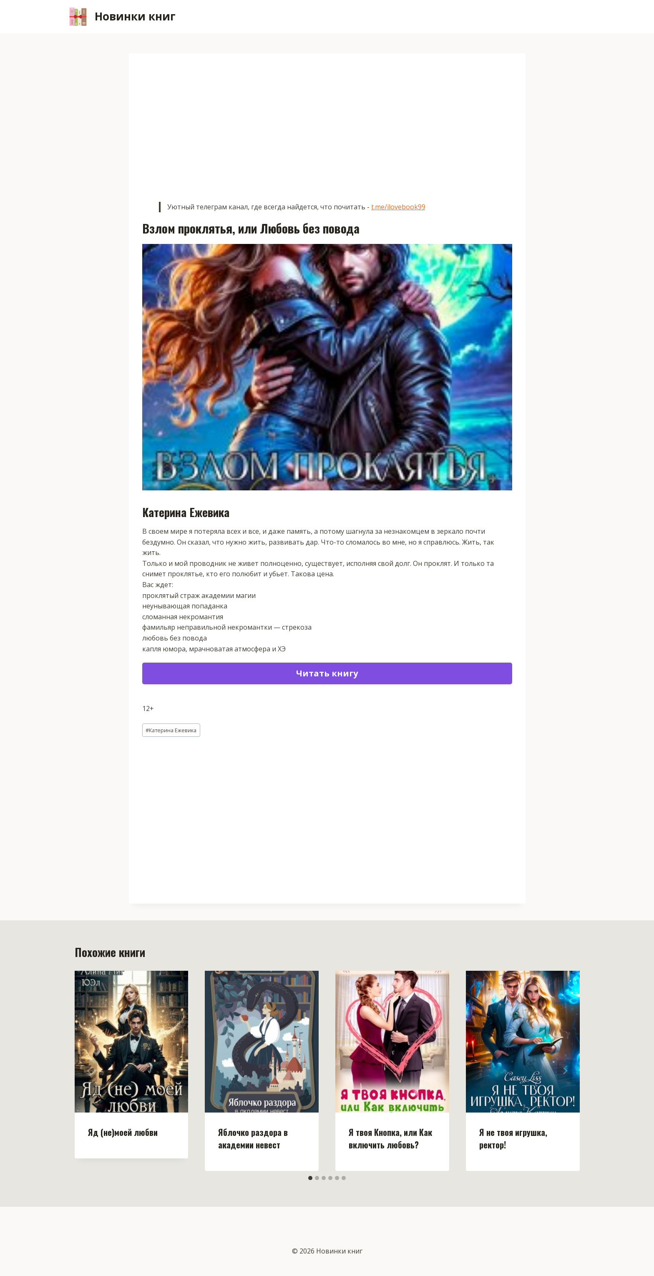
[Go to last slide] (89, 1071)
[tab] (310, 1178)
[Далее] (564, 1071)
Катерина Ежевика (171, 730)
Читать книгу (327, 673)
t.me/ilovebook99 (398, 206)
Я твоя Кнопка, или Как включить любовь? (390, 1138)
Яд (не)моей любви (123, 1132)
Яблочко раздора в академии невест (253, 1138)
